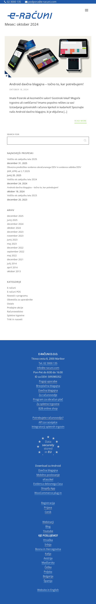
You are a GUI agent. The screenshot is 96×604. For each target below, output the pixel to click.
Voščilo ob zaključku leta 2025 (22, 159)
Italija (48, 553)
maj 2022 (12, 255)
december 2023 (15, 231)
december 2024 (15, 223)
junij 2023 (12, 239)
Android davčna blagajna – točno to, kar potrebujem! (32, 187)
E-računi (11, 287)
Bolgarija (48, 576)
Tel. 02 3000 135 (48, 363)
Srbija (48, 544)
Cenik (48, 512)
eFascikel (48, 479)
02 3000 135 (12, 1)
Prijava (48, 507)
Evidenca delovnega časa (48, 483)
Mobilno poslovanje (48, 475)
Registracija (48, 503)
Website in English (48, 590)
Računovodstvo (15, 311)
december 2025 (15, 215)
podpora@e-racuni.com (40, 1)
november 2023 (15, 235)
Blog (48, 526)
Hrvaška (48, 540)
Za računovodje (48, 395)
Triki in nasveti (14, 319)
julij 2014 (12, 263)
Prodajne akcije (15, 307)
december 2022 (15, 247)
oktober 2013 (14, 271)
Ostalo (10, 303)
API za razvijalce (48, 422)
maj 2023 (12, 243)
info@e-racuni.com (48, 367)
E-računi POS (14, 291)
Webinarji (48, 522)
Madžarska (48, 562)
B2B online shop (48, 408)
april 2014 (12, 267)
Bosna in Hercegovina (48, 549)
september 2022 (15, 251)
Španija (48, 580)
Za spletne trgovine (48, 404)
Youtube (48, 531)
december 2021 (15, 259)
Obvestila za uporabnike (20, 299)
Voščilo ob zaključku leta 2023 (22, 195)
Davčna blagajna (48, 390)
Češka (48, 567)
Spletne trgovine (15, 315)
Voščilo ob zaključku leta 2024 (22, 179)
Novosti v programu (17, 295)
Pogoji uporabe (48, 381)
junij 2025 (12, 219)
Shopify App (48, 488)
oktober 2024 (14, 227)
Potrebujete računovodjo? (48, 417)
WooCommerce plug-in (48, 493)
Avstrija (48, 558)
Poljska (48, 571)
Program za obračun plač (48, 399)
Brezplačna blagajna (48, 386)
